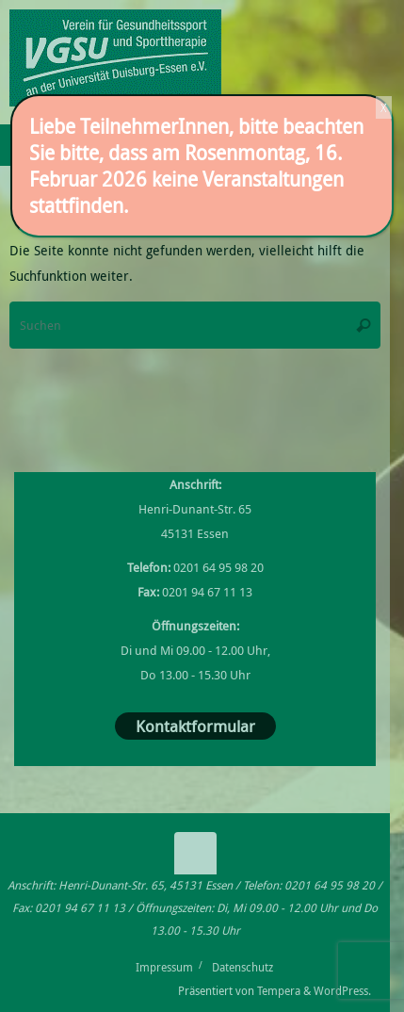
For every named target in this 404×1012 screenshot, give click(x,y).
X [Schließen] (383, 107)
